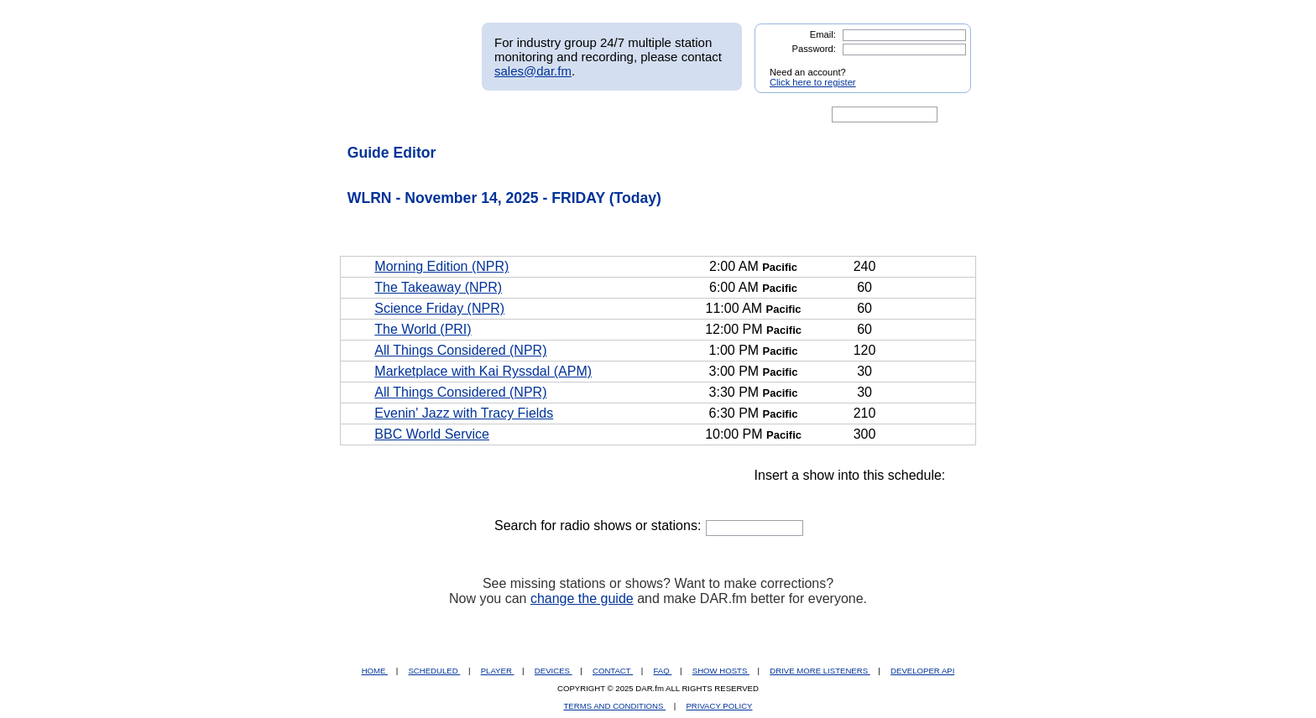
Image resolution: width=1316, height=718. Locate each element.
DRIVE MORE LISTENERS (820, 670)
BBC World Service (431, 434)
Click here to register (813, 82)
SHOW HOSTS (720, 670)
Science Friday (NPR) (439, 308)
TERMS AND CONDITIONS (615, 705)
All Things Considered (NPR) (460, 350)
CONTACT (613, 670)
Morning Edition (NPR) (441, 266)
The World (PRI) (422, 329)
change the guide (582, 598)
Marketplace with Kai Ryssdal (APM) (483, 371)
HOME (375, 670)
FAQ (663, 670)
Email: (823, 34)
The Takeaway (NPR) (438, 287)
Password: (814, 49)
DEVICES (553, 670)
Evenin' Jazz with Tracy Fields (463, 413)
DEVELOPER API (922, 670)
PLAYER (497, 670)
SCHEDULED (434, 670)
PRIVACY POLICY (719, 705)
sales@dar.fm (533, 71)
